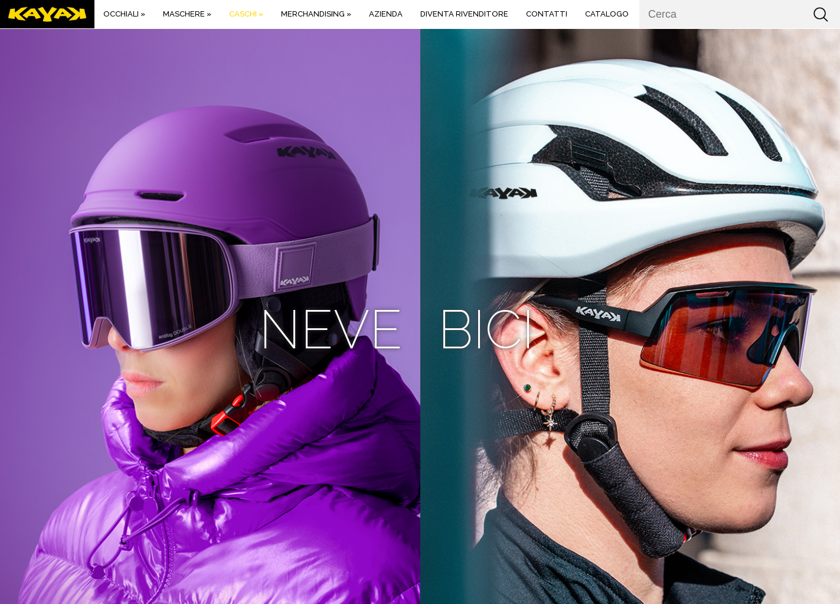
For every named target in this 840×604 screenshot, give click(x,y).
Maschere (187, 13)
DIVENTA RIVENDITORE (464, 13)
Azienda (386, 13)
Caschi (246, 13)
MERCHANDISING (316, 13)
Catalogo (607, 13)
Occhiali (124, 13)
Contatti (546, 13)
